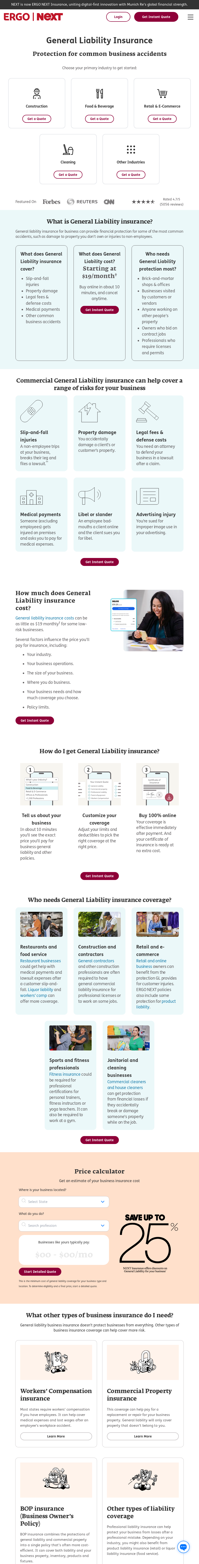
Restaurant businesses (40, 960)
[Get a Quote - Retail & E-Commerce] (162, 119)
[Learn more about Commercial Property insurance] (143, 1437)
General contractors (96, 960)
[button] (36, 103)
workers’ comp (33, 995)
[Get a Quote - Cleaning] (68, 175)
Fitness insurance (65, 1074)
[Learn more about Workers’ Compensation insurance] (56, 1437)
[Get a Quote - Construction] (36, 119)
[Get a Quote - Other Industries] (131, 175)
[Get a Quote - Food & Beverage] (99, 119)
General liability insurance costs (45, 617)
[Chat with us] (183, 1547)
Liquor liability (40, 989)
